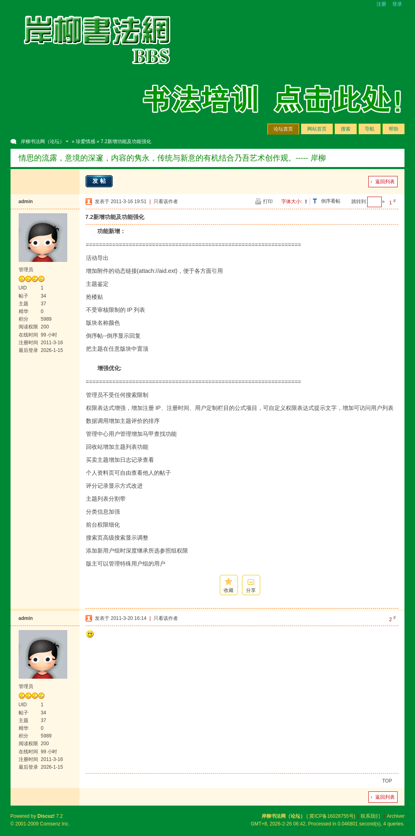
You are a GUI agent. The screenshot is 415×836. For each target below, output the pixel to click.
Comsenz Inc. (55, 824)
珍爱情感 (85, 141)
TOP (387, 781)
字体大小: (291, 201)
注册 (381, 4)
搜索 (346, 129)
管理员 (26, 269)
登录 (397, 4)
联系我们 (370, 816)
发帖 (100, 181)
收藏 (228, 590)
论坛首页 (283, 129)
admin (26, 201)
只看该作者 (166, 201)
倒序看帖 (330, 201)
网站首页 (317, 129)
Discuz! (46, 816)
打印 (268, 201)
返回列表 (385, 181)
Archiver (395, 816)
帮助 (393, 129)
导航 (369, 129)
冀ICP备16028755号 (331, 816)
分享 (251, 590)
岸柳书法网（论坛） (42, 141)
